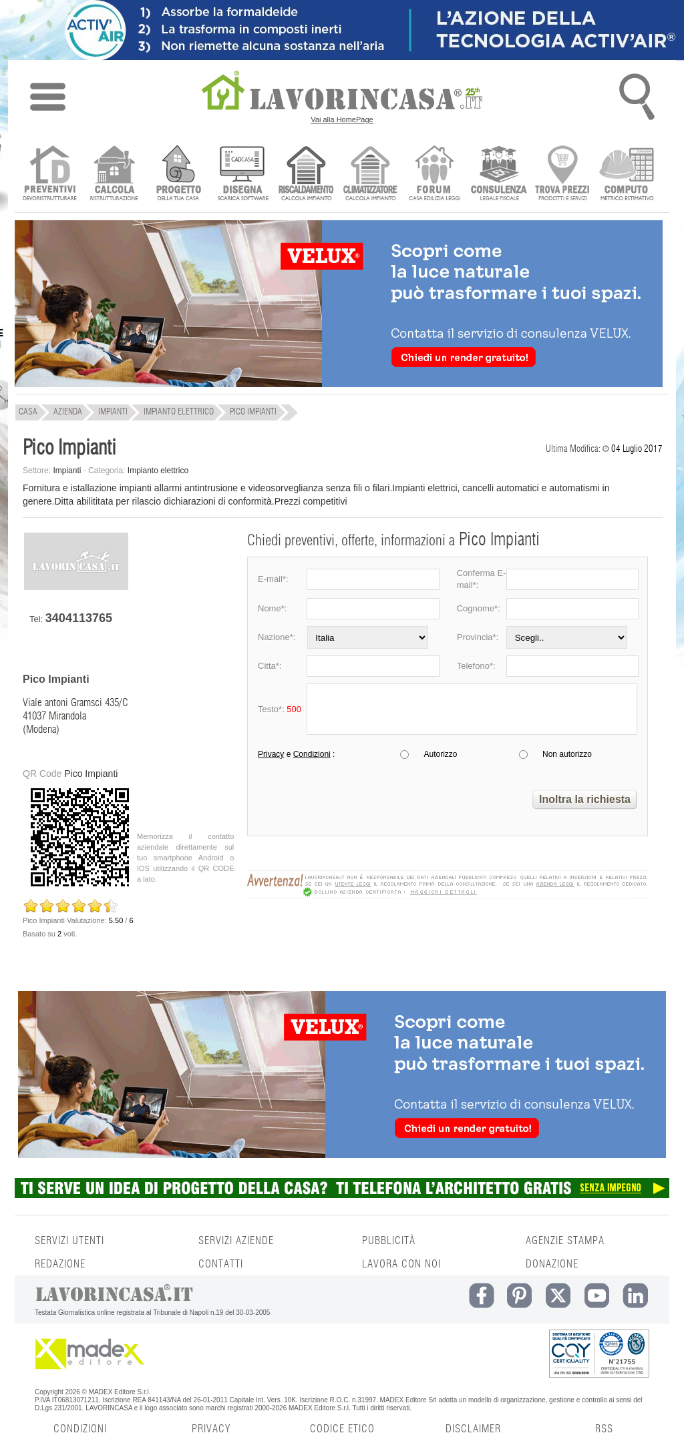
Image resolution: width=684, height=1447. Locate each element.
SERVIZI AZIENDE (236, 1240)
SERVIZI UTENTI (69, 1240)
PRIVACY (211, 1429)
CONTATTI (220, 1264)
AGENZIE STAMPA (565, 1240)
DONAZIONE (552, 1264)
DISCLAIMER (473, 1429)
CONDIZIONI (80, 1429)
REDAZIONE (60, 1264)
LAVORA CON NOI (401, 1264)
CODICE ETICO (342, 1429)
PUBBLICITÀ (388, 1240)
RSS (604, 1429)
